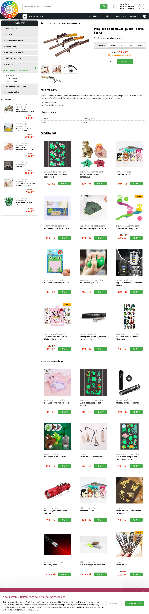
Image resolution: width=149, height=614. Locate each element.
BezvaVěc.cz (48, 23)
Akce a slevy (11, 29)
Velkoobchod (119, 16)
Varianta (101, 45)
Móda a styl (11, 46)
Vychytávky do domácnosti (18, 70)
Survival (10, 64)
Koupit (125, 61)
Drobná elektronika (15, 40)
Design (9, 35)
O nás (106, 16)
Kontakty (134, 16)
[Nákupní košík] (141, 6)
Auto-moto (11, 75)
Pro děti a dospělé (14, 52)
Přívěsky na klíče (13, 58)
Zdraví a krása (12, 92)
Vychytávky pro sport (16, 86)
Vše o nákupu (93, 16)
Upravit (114, 605)
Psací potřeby (12, 81)
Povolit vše (135, 605)
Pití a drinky (11, 78)
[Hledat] (103, 6)
